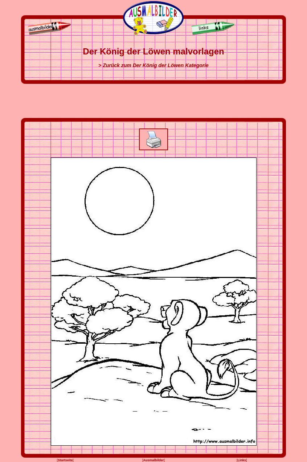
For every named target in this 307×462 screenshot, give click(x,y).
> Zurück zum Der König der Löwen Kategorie (153, 65)
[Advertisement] (153, 101)
